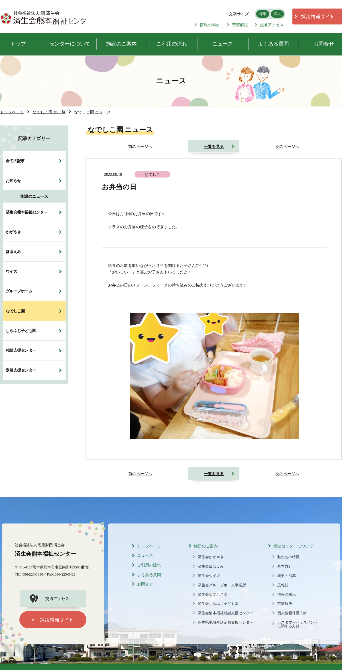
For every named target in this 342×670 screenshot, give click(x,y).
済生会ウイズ (209, 576)
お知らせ (13, 180)
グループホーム (19, 291)
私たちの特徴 (288, 557)
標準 (262, 14)
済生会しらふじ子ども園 (218, 604)
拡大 (277, 14)
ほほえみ (13, 251)
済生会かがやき (211, 557)
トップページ (149, 546)
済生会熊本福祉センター (26, 212)
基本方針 (284, 566)
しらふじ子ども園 (21, 330)
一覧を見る (214, 146)
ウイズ (11, 271)
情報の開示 (207, 24)
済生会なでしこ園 (212, 595)
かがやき (13, 232)
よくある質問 (149, 575)
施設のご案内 (206, 546)
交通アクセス (269, 24)
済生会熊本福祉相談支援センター (225, 613)
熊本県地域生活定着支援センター (225, 622)
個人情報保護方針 (292, 613)
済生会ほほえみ (211, 566)
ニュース (145, 555)
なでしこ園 (15, 311)
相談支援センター (21, 350)
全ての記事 (15, 160)
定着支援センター (21, 370)
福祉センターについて (293, 546)
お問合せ (145, 584)
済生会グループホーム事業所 (222, 585)
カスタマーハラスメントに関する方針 (297, 624)
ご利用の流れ (149, 565)
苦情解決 (237, 24)
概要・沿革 (286, 576)
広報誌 (282, 585)
